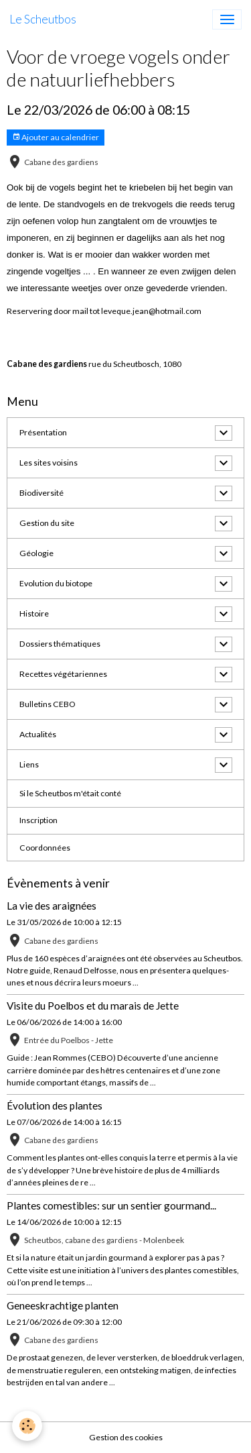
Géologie (36, 553)
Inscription (38, 820)
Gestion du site (46, 523)
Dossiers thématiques (59, 644)
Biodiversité (41, 493)
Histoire (34, 613)
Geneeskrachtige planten (62, 1305)
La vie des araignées (51, 906)
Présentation (43, 432)
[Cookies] (27, 1426)
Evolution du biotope (55, 583)
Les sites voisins (48, 463)
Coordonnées (44, 848)
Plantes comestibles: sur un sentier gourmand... (111, 1205)
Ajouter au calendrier (55, 137)
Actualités (37, 734)
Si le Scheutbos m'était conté (70, 793)
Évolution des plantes (54, 1105)
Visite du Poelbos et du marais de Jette (93, 1006)
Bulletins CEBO (47, 704)
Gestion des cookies (126, 1437)
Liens (29, 764)
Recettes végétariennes (63, 674)
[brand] (42, 19)
